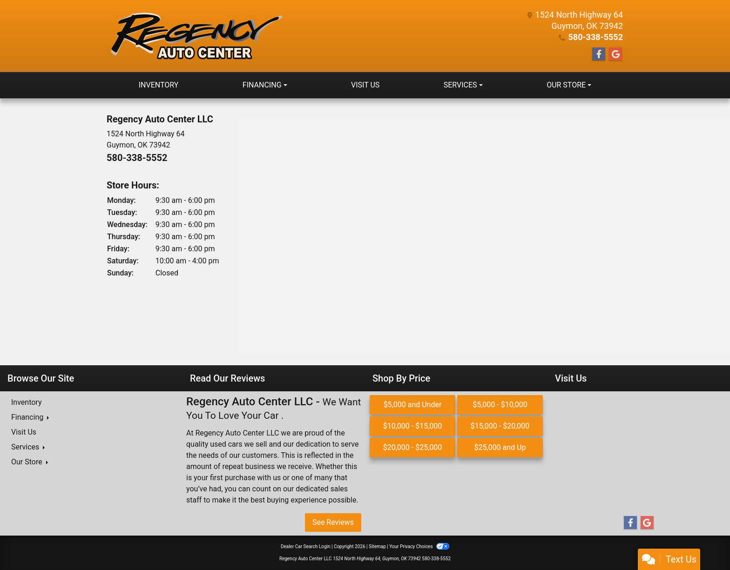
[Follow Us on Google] (615, 54)
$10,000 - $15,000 (412, 426)
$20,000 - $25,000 (412, 447)
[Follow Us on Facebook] (598, 54)
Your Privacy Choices (419, 546)
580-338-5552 (595, 37)
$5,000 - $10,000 (500, 404)
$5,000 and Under (413, 404)
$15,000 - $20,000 (500, 426)
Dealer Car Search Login (306, 546)
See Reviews (333, 522)
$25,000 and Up (500, 447)
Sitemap (377, 546)
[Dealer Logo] (195, 36)
